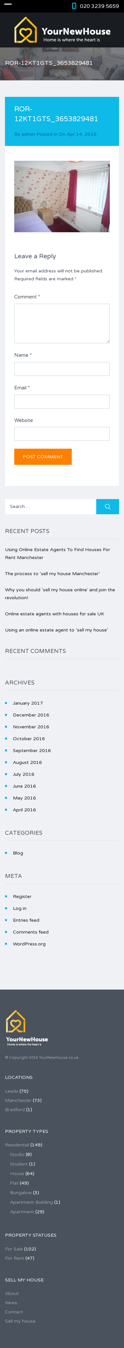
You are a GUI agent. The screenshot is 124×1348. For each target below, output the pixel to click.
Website (23, 420)
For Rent (14, 1258)
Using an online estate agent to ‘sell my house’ (56, 630)
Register (22, 896)
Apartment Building (31, 1202)
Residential (17, 1145)
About (12, 1293)
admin (28, 134)
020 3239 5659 (99, 6)
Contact (14, 1312)
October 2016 (29, 739)
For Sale (14, 1249)
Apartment (22, 1212)
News (11, 1303)
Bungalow (21, 1192)
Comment (27, 297)
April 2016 (24, 810)
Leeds (11, 1091)
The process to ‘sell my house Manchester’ (52, 573)
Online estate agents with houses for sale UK (54, 614)
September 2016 (32, 750)
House (17, 1173)
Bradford (15, 1109)
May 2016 (24, 798)
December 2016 (31, 715)
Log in (19, 908)
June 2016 (24, 786)
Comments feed (31, 932)
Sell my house (20, 1321)
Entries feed (26, 920)
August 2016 (27, 762)
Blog (18, 853)
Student (19, 1164)
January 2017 (28, 703)
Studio (17, 1154)
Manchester (18, 1100)
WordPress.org (29, 944)
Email (22, 388)
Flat (14, 1183)
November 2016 (31, 727)
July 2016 (23, 774)
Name (23, 355)
